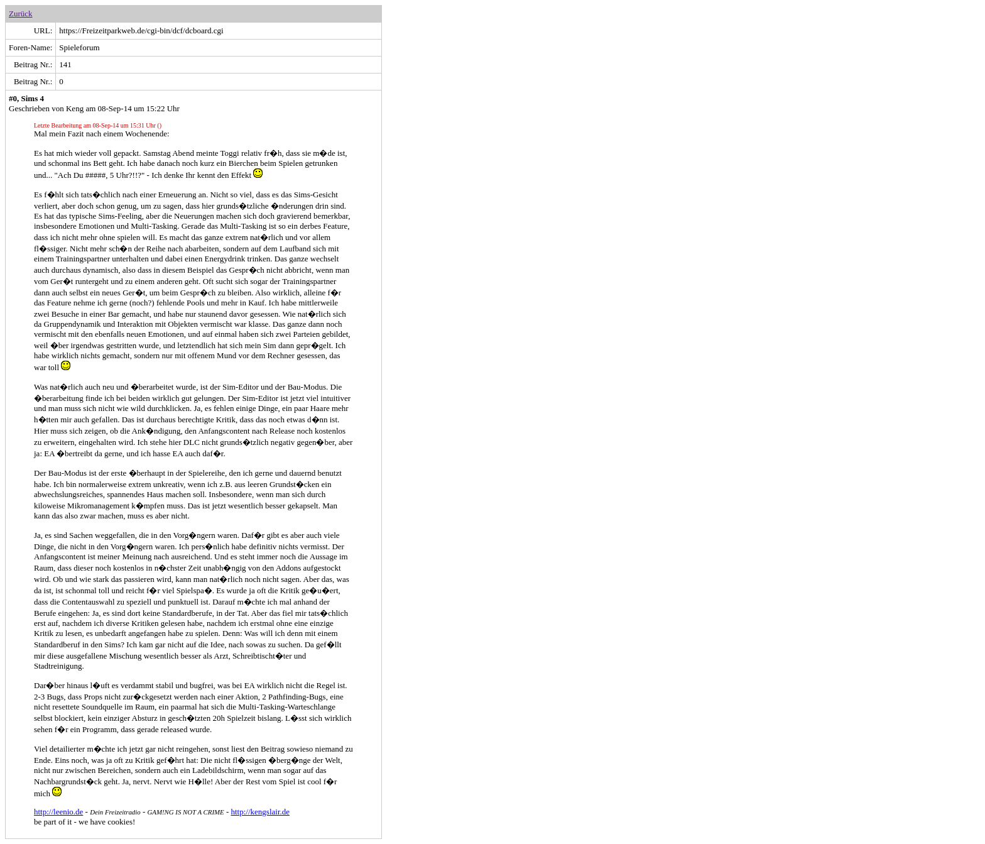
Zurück (21, 13)
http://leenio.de (58, 811)
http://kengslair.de (260, 811)
